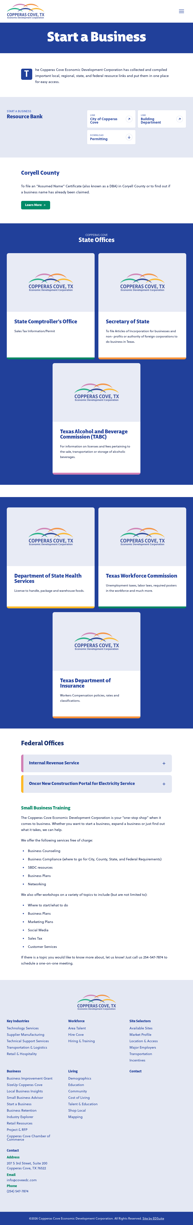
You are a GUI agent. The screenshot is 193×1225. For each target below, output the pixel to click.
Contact (13, 1151)
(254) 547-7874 (17, 1191)
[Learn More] (35, 205)
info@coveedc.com (22, 1180)
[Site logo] (25, 11)
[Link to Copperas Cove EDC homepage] (96, 1002)
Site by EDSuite (153, 1218)
